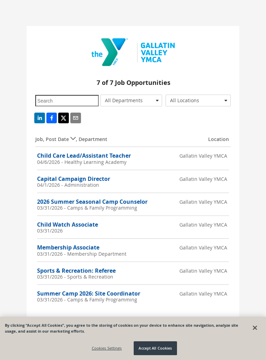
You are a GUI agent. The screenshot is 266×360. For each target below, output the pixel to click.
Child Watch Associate (67, 224)
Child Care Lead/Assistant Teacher (84, 155)
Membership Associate (68, 247)
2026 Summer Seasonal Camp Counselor (92, 201)
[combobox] (131, 100)
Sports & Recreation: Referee (76, 270)
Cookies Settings (107, 348)
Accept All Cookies (155, 348)
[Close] (255, 327)
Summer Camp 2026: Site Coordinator (88, 293)
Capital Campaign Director (73, 179)
